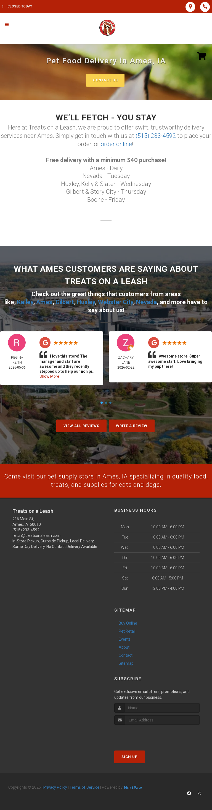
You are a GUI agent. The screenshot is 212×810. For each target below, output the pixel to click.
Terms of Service (84, 787)
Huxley (86, 301)
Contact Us (105, 80)
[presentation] (143, 734)
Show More (49, 375)
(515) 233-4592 (156, 135)
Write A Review (131, 425)
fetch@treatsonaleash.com (36, 534)
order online (116, 143)
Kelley (25, 301)
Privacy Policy (55, 787)
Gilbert (64, 301)
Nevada (146, 301)
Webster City (115, 301)
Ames (44, 301)
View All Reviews (81, 425)
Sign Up (129, 756)
